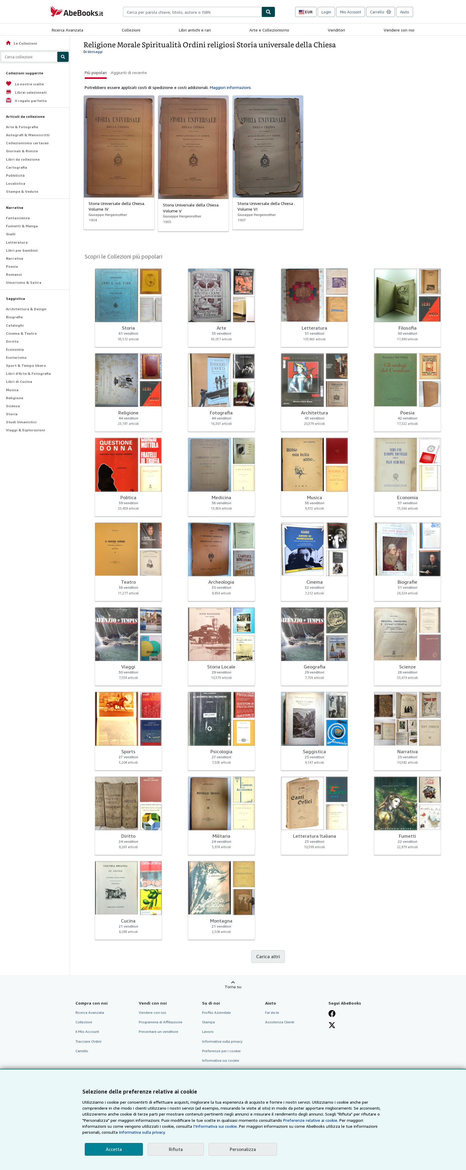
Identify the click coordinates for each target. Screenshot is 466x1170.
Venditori (336, 29)
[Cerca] (268, 12)
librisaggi (95, 51)
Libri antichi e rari (195, 29)
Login (326, 12)
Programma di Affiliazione (160, 1022)
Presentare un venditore (158, 1031)
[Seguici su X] (332, 1025)
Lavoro (208, 1031)
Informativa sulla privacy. (142, 1132)
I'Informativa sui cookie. (215, 1126)
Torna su (233, 986)
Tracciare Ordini (88, 1041)
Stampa (208, 1022)
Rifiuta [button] (176, 1149)
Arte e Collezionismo (269, 29)
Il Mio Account (87, 1031)
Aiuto (404, 12)
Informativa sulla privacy (222, 1041)
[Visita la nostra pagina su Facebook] (332, 1013)
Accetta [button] (114, 1149)
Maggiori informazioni (230, 87)
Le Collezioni (21, 43)
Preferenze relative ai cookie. (310, 1120)
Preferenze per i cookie (221, 1051)
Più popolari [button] (96, 72)
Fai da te (272, 1012)
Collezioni (131, 29)
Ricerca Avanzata (67, 29)
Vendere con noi (399, 29)
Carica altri (268, 956)
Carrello (81, 1051)
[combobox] (192, 12)
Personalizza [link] (243, 1149)
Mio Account (350, 12)
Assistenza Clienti (279, 1022)
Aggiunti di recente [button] (129, 72)
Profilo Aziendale (216, 1012)
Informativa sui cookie (220, 1060)
